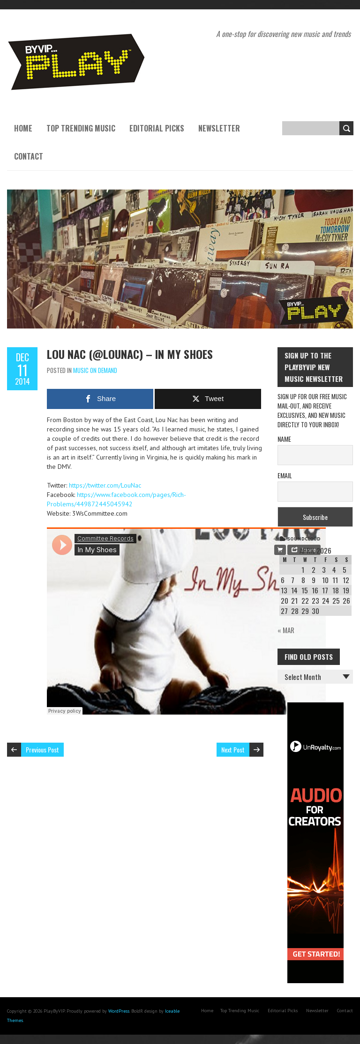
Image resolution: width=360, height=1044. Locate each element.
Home (23, 128)
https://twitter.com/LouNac (105, 485)
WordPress (118, 1011)
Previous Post (42, 749)
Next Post (233, 749)
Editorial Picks (156, 128)
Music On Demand (95, 370)
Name (284, 439)
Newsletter (219, 128)
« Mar (286, 630)
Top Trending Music (80, 128)
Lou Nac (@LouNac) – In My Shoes (130, 353)
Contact (28, 156)
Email (285, 475)
